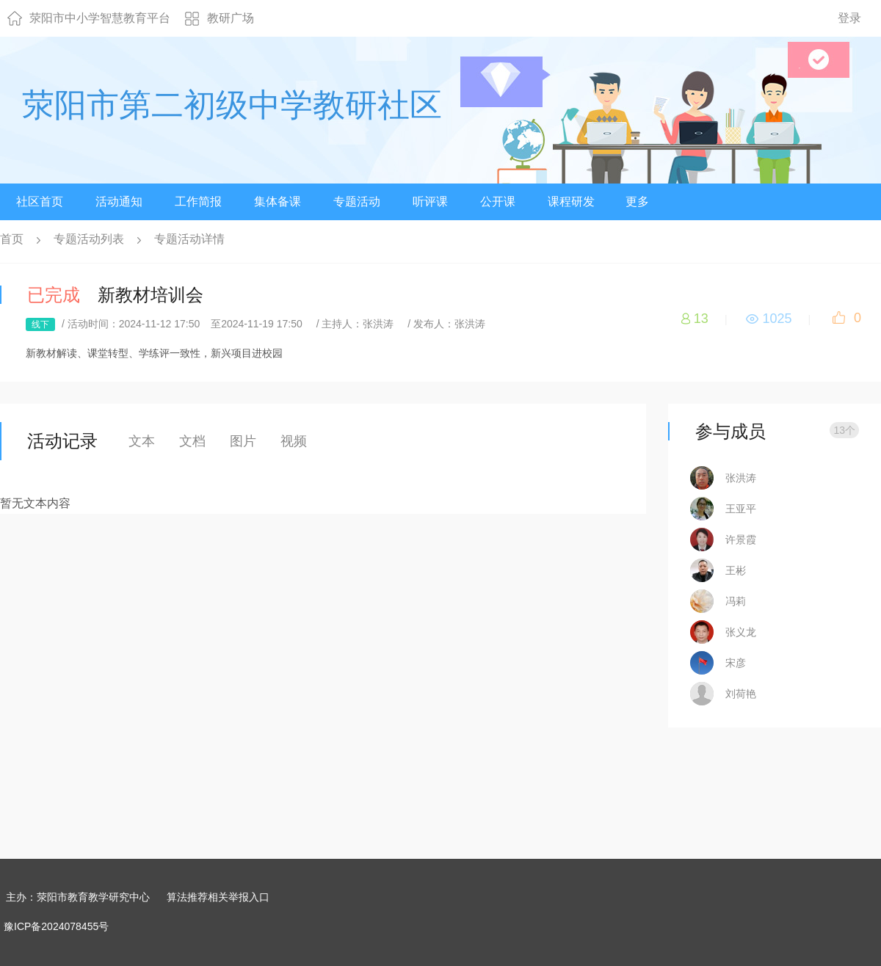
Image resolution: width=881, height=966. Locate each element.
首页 (11, 239)
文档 (192, 441)
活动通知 (118, 201)
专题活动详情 (189, 239)
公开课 (497, 201)
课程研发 (571, 201)
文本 (141, 441)
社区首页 (39, 201)
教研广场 (230, 18)
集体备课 (277, 201)
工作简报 (198, 201)
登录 (849, 18)
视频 (293, 441)
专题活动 (356, 201)
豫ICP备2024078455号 (56, 926)
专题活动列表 (89, 239)
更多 (637, 201)
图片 (243, 441)
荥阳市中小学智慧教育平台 (99, 18)
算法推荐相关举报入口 (218, 897)
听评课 (430, 201)
